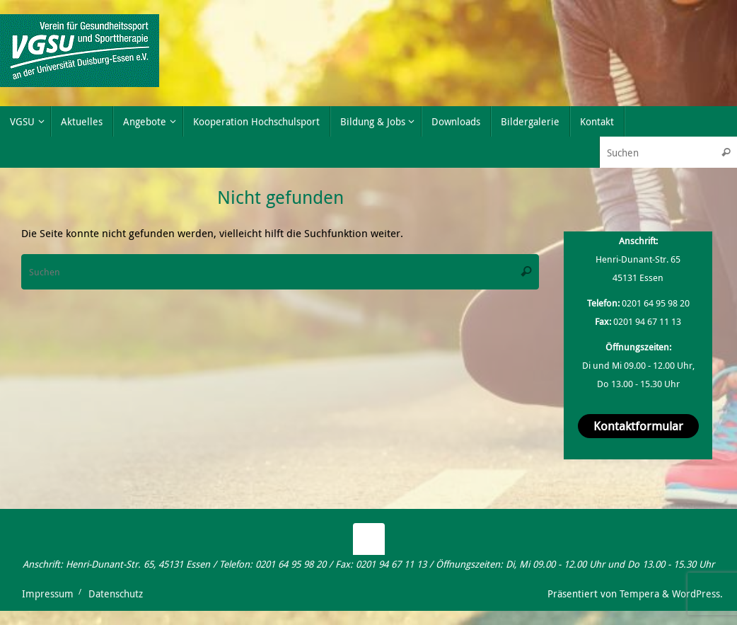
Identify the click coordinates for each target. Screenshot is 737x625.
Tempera (639, 593)
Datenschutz (115, 593)
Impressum (48, 593)
